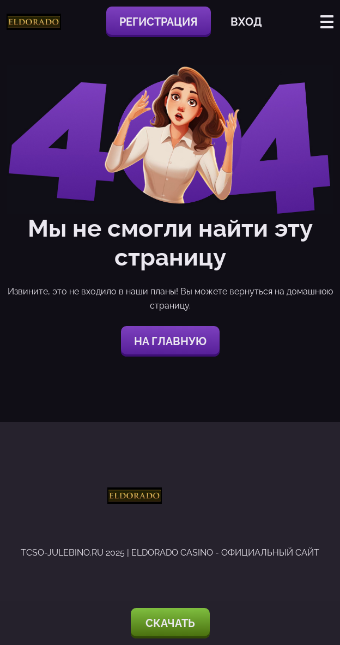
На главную (170, 341)
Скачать (170, 623)
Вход (246, 21)
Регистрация (158, 21)
